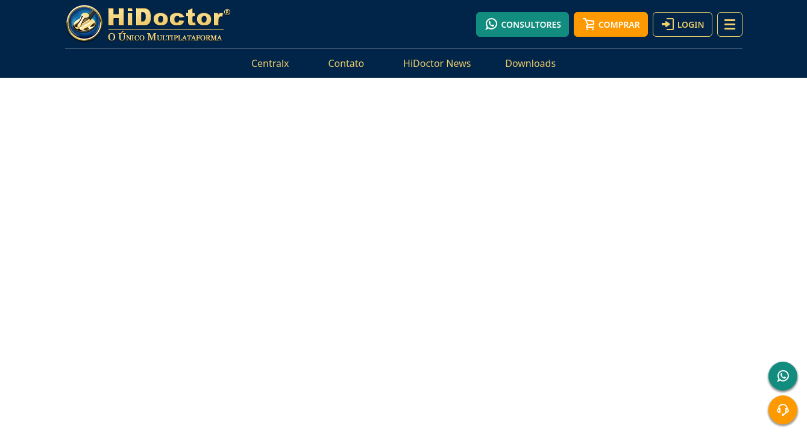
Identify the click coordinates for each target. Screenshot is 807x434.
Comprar (611, 24)
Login (683, 24)
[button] (730, 24)
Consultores (522, 24)
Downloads (530, 63)
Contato (346, 63)
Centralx (270, 63)
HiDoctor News (437, 63)
